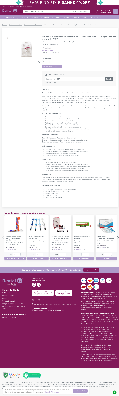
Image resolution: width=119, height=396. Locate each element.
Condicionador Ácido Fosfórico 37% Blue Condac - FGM (13, 238)
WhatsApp (23, 6)
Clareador (65, 17)
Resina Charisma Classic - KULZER (83, 237)
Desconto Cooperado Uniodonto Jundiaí (13, 307)
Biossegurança (86, 17)
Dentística (35, 17)
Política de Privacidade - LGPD (12, 317)
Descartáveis (24, 17)
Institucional (5, 6)
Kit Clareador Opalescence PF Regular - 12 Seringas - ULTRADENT (106, 238)
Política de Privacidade (51, 392)
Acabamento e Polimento (33, 25)
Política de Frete (7, 298)
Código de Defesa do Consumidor (13, 304)
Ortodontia (45, 17)
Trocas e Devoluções (9, 301)
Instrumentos (99, 17)
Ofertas (29, 6)
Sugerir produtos (91, 270)
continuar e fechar (80, 391)
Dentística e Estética (15, 25)
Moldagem (56, 17)
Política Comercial (8, 295)
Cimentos (75, 17)
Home (4, 25)
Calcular (109, 79)
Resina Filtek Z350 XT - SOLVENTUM (37, 237)
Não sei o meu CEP (51, 82)
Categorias (10, 17)
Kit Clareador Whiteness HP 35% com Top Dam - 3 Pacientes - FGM (60, 238)
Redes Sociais (14, 6)
